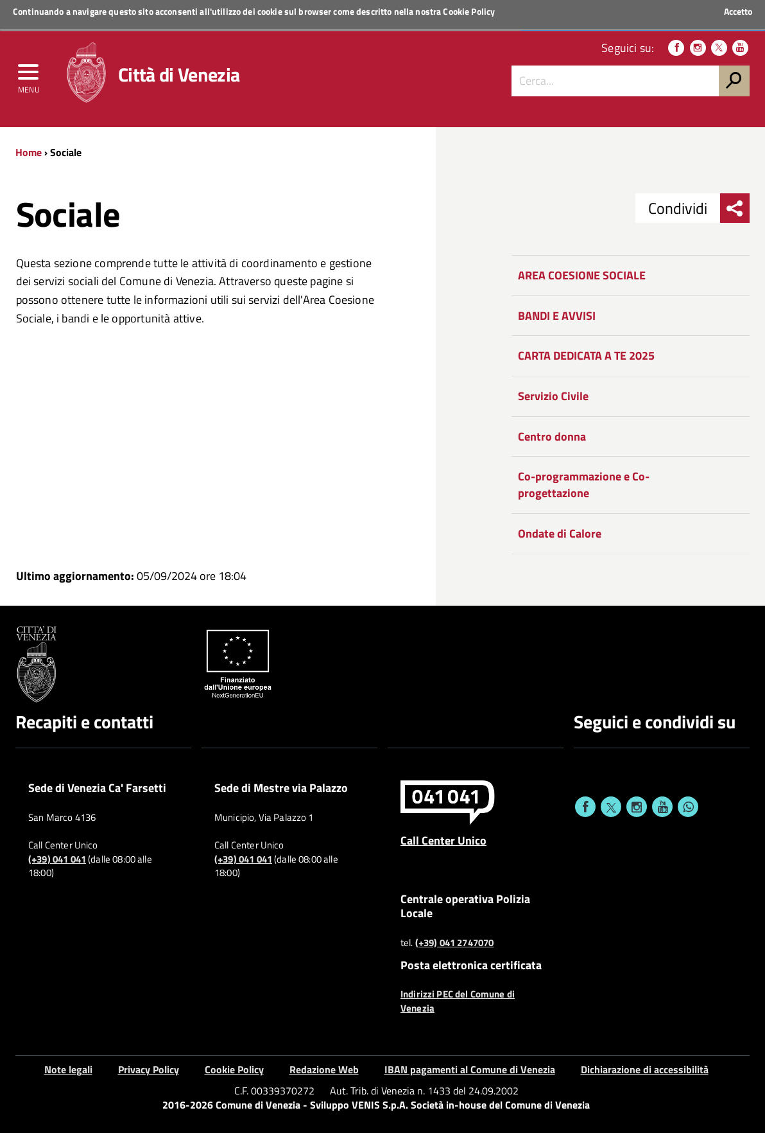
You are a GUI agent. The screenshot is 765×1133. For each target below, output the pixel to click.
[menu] (28, 75)
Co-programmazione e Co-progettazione (583, 485)
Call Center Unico (443, 840)
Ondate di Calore (559, 533)
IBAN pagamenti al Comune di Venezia (469, 1069)
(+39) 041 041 (57, 859)
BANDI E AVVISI (557, 315)
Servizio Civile (553, 396)
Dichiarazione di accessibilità (645, 1069)
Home (28, 152)
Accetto (738, 11)
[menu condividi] (735, 208)
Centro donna (552, 436)
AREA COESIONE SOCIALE (582, 275)
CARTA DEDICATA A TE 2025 (586, 355)
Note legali (68, 1069)
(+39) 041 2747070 (454, 943)
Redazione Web (324, 1069)
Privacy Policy (148, 1069)
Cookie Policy (469, 11)
